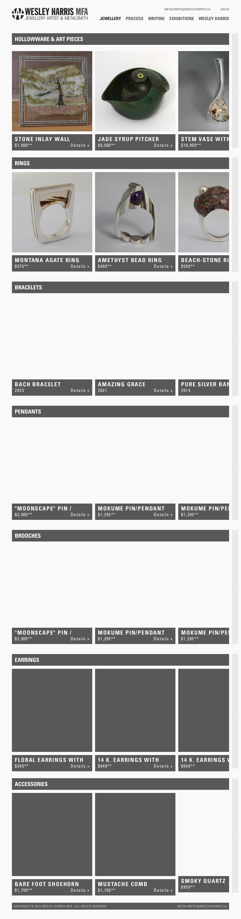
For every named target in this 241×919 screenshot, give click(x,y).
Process (134, 18)
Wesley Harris (214, 18)
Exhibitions (181, 18)
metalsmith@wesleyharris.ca (187, 9)
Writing (156, 18)
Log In (224, 9)
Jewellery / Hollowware (110, 18)
